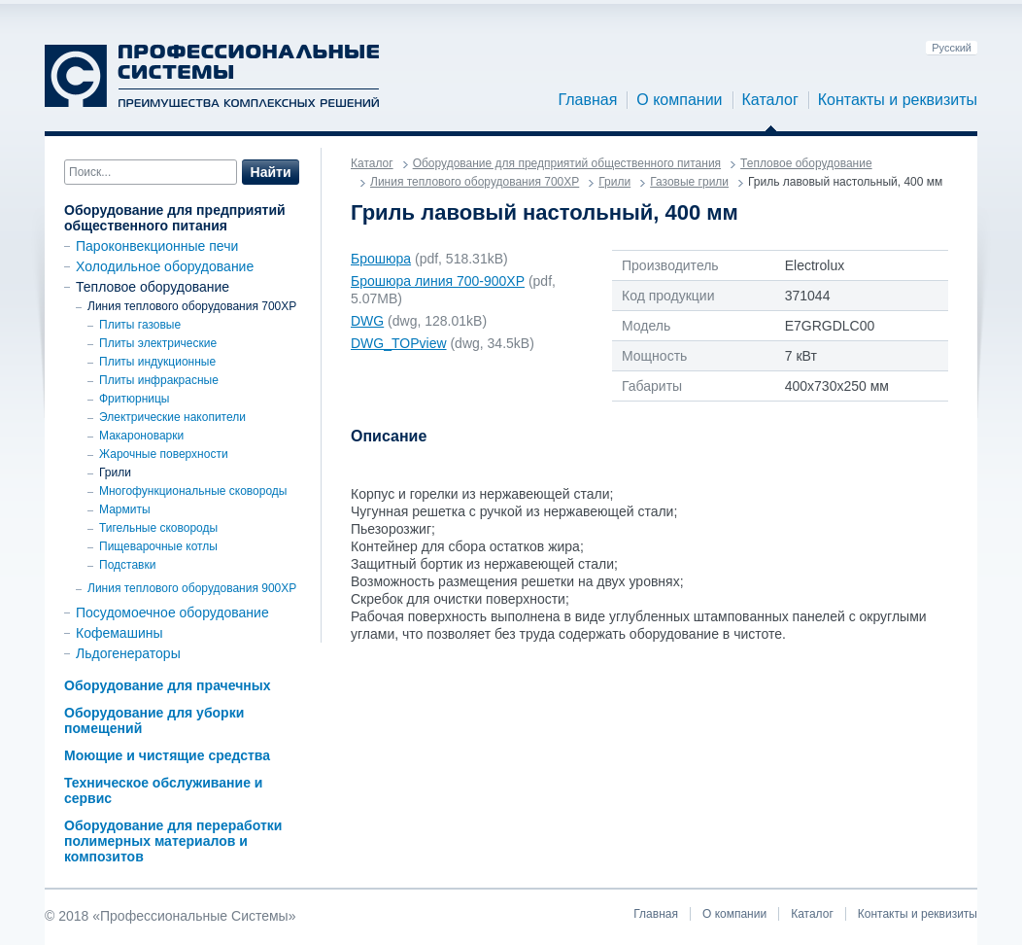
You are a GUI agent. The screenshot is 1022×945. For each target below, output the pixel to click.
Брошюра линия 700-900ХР (438, 281)
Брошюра (381, 258)
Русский (951, 47)
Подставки (127, 565)
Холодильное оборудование (165, 266)
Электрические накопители (172, 417)
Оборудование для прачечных (167, 685)
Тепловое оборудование (152, 287)
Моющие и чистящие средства (167, 755)
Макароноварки (141, 435)
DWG (367, 321)
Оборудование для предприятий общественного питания (175, 217)
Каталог (770, 100)
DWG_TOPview (399, 343)
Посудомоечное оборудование (172, 612)
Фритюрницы (134, 398)
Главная (587, 100)
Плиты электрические (158, 343)
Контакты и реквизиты (897, 100)
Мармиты (125, 509)
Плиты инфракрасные (159, 380)
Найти (271, 172)
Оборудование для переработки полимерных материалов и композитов (173, 841)
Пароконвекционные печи (157, 246)
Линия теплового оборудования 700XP (191, 306)
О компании (679, 100)
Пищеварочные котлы (158, 546)
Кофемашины (119, 633)
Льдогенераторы (128, 653)
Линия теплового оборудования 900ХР (191, 588)
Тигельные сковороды (158, 528)
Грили (115, 472)
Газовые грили (689, 182)
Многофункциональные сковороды (193, 491)
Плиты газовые (140, 325)
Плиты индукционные (157, 361)
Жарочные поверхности (163, 454)
